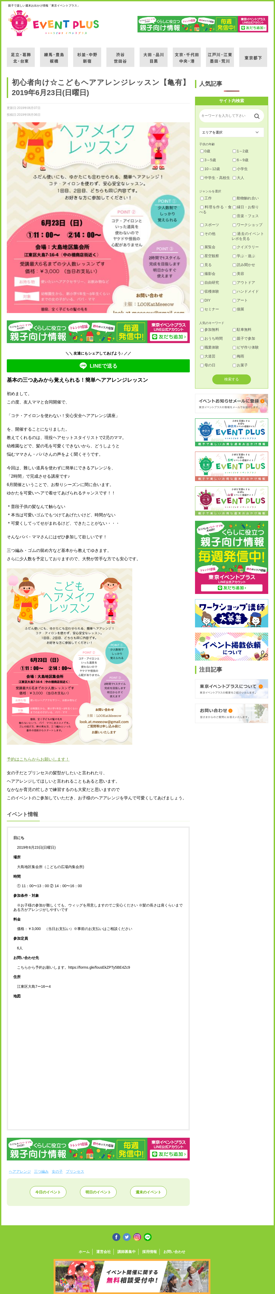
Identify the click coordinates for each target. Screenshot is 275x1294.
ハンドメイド (246, 291)
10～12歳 (210, 169)
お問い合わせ (174, 1252)
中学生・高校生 (215, 178)
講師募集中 (126, 1252)
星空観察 (209, 256)
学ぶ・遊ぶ (244, 256)
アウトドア (244, 282)
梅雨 (238, 356)
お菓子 (240, 365)
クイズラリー (246, 247)
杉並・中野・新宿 (87, 54)
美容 (238, 273)
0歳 (205, 151)
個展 (238, 309)
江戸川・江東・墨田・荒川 (220, 54)
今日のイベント (48, 1192)
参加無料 (209, 329)
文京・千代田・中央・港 (187, 54)
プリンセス (75, 1171)
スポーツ (209, 225)
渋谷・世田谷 (120, 54)
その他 (207, 234)
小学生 (240, 169)
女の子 (57, 1171)
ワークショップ (247, 225)
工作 (206, 198)
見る (206, 265)
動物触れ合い (246, 198)
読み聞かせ (244, 265)
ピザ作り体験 (246, 347)
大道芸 (207, 356)
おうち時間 (211, 338)
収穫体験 (209, 291)
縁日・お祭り (246, 207)
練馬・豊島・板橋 (54, 54)
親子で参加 (244, 338)
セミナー (209, 309)
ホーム (84, 1252)
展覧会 (207, 247)
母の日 (207, 365)
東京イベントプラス (54, 23)
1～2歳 (240, 151)
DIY (205, 300)
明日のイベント (98, 1192)
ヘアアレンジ (20, 1171)
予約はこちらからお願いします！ (38, 759)
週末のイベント (148, 1192)
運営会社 (103, 1252)
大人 (238, 178)
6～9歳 (240, 160)
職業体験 (209, 347)
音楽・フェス (246, 216)
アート (240, 300)
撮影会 (207, 273)
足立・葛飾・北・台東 (21, 54)
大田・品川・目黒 (154, 54)
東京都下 (253, 54)
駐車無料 (242, 329)
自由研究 (209, 282)
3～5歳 (208, 160)
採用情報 (149, 1252)
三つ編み (41, 1171)
